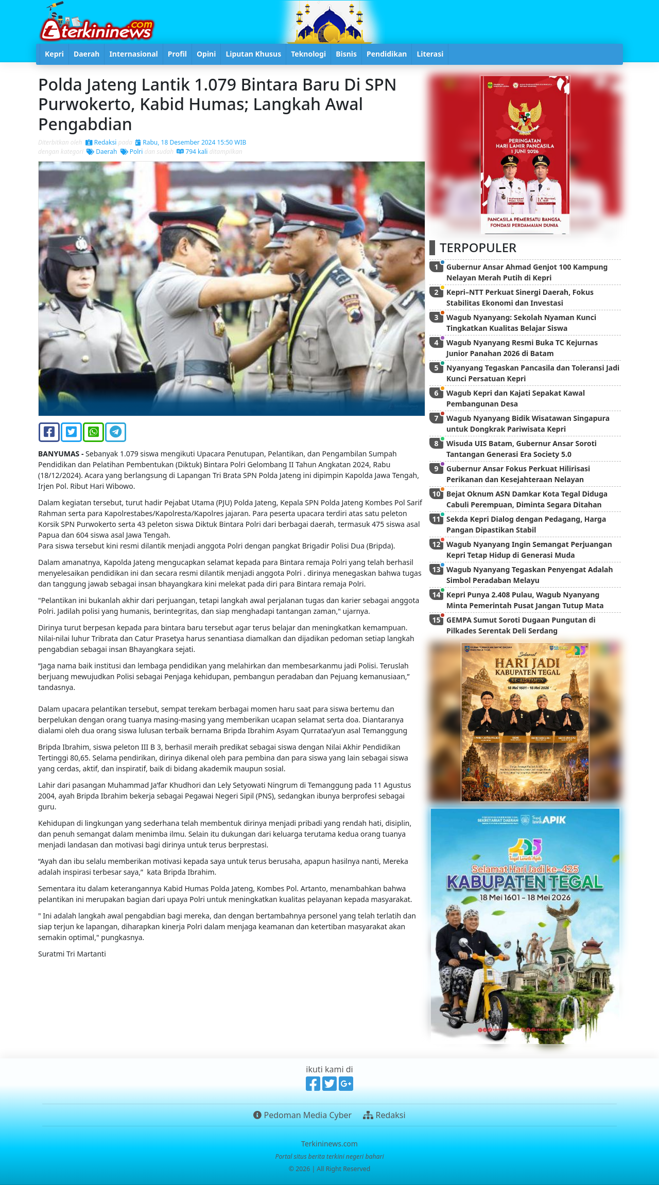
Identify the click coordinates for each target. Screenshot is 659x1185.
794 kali (192, 151)
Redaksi (101, 142)
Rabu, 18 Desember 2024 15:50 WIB (190, 142)
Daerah (101, 151)
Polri (131, 151)
